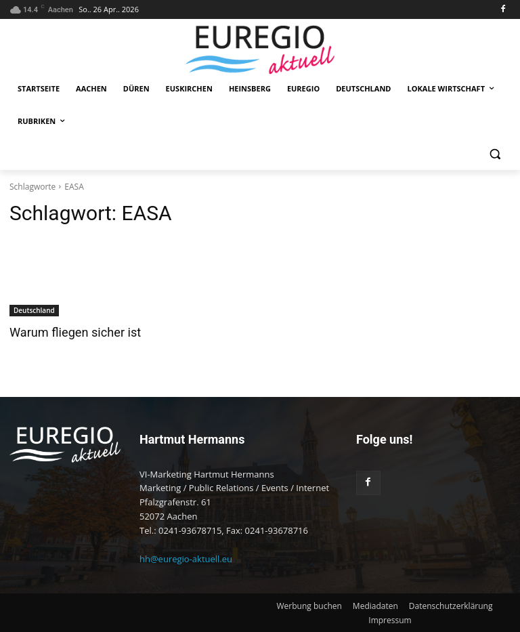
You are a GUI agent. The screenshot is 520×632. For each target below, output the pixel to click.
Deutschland (34, 310)
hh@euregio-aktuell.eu (185, 559)
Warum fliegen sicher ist (71, 332)
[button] (495, 154)
